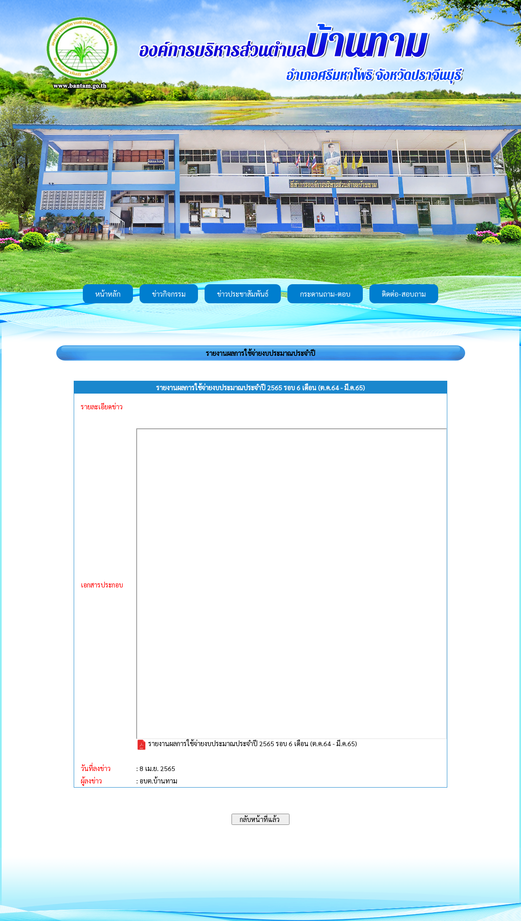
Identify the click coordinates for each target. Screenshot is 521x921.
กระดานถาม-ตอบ (325, 293)
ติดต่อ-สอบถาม (404, 293)
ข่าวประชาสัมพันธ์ (242, 293)
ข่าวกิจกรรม (169, 293)
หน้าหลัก (108, 293)
